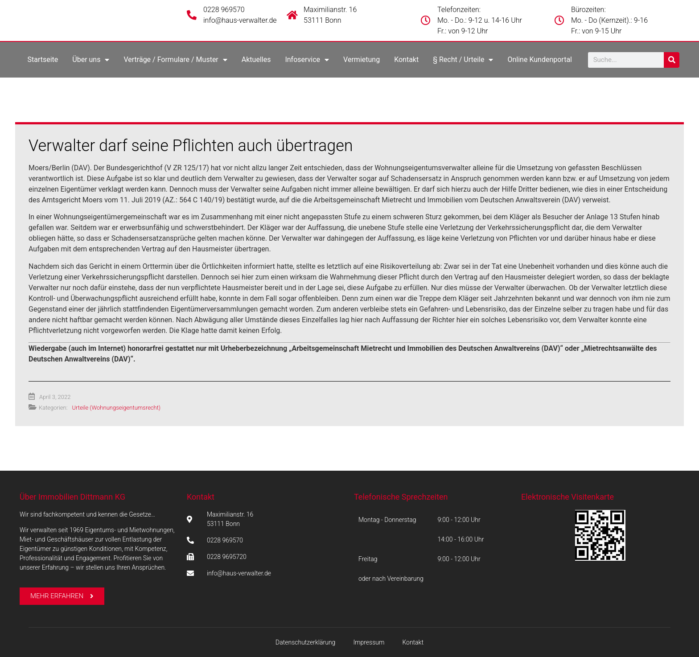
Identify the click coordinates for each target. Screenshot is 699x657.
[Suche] (671, 60)
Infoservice (307, 60)
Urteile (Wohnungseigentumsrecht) (116, 407)
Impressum (368, 642)
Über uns (90, 60)
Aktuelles (256, 59)
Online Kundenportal (539, 59)
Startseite (42, 59)
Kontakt (406, 59)
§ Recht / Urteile (463, 60)
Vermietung (361, 59)
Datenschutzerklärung (305, 642)
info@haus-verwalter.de (240, 20)
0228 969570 (224, 9)
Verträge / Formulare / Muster (175, 60)
